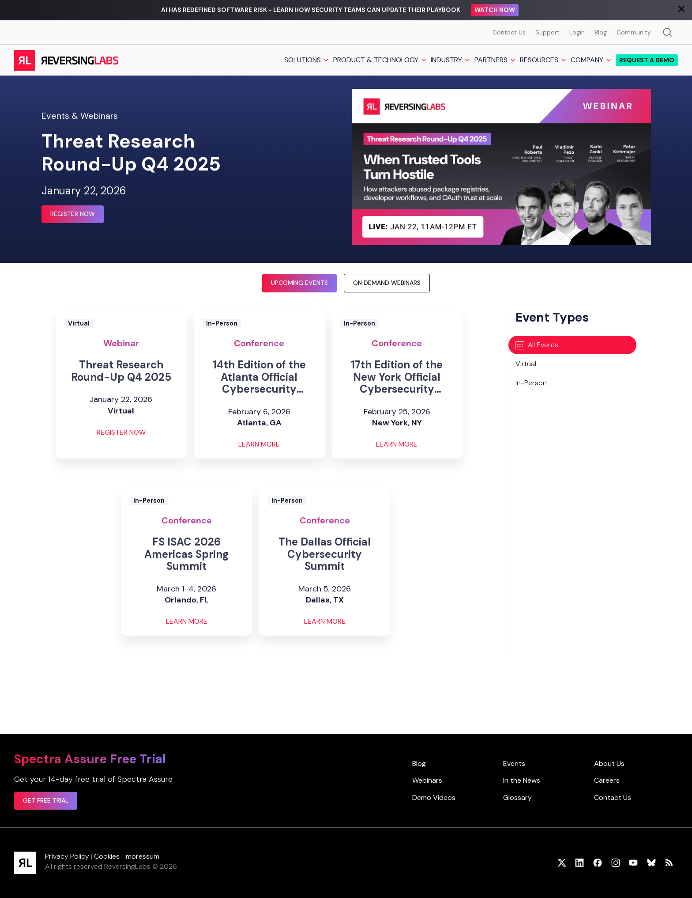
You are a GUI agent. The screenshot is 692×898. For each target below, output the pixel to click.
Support (547, 32)
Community (634, 32)
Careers (607, 780)
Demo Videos (433, 797)
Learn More (259, 444)
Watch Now (494, 10)
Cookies (107, 856)
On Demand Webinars (387, 283)
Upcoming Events (299, 283)
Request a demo (646, 60)
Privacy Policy (67, 856)
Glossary (517, 797)
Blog (600, 32)
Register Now (72, 214)
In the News (521, 780)
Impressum (141, 856)
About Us (609, 763)
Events (514, 763)
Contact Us (509, 32)
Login (577, 32)
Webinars (427, 780)
